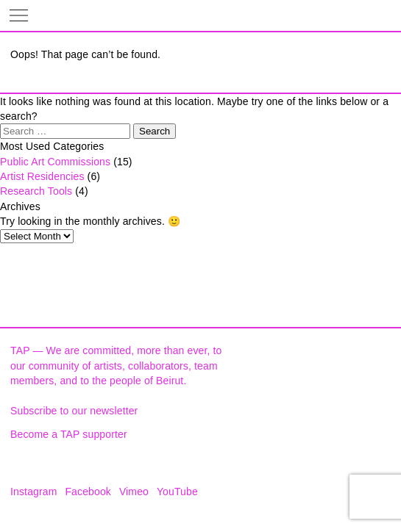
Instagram (33, 491)
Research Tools (36, 191)
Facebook (88, 491)
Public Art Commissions (55, 162)
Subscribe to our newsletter (74, 411)
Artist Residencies (42, 176)
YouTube (177, 491)
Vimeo (134, 491)
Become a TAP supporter (68, 434)
